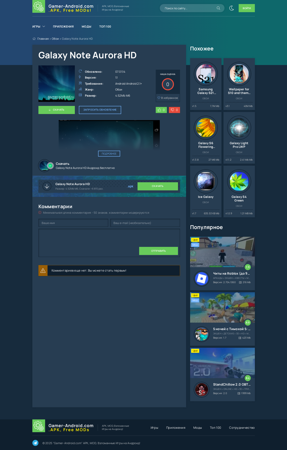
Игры (36, 26)
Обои (55, 39)
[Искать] (218, 8)
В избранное (169, 98)
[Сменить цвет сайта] (232, 8)
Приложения (63, 26)
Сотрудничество (242, 427)
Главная (43, 39)
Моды (86, 26)
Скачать (59, 109)
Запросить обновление (100, 109)
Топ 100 (105, 26)
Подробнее (109, 153)
